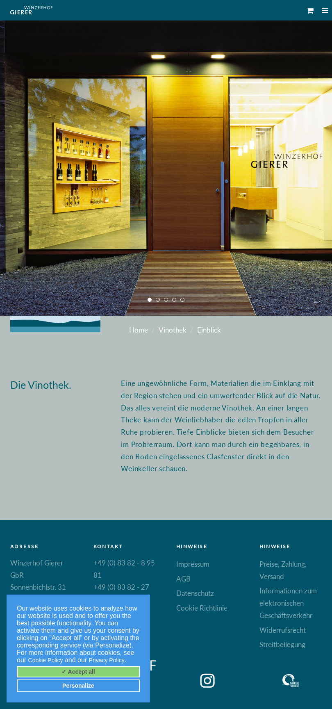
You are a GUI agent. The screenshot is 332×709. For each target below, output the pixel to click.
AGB (183, 578)
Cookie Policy (45, 660)
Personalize (78, 685)
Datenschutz (195, 593)
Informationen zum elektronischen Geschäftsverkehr (288, 603)
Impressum (192, 564)
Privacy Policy (107, 660)
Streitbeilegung (282, 644)
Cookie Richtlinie (201, 608)
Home (138, 330)
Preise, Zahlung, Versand (283, 570)
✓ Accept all (78, 671)
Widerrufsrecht (282, 630)
